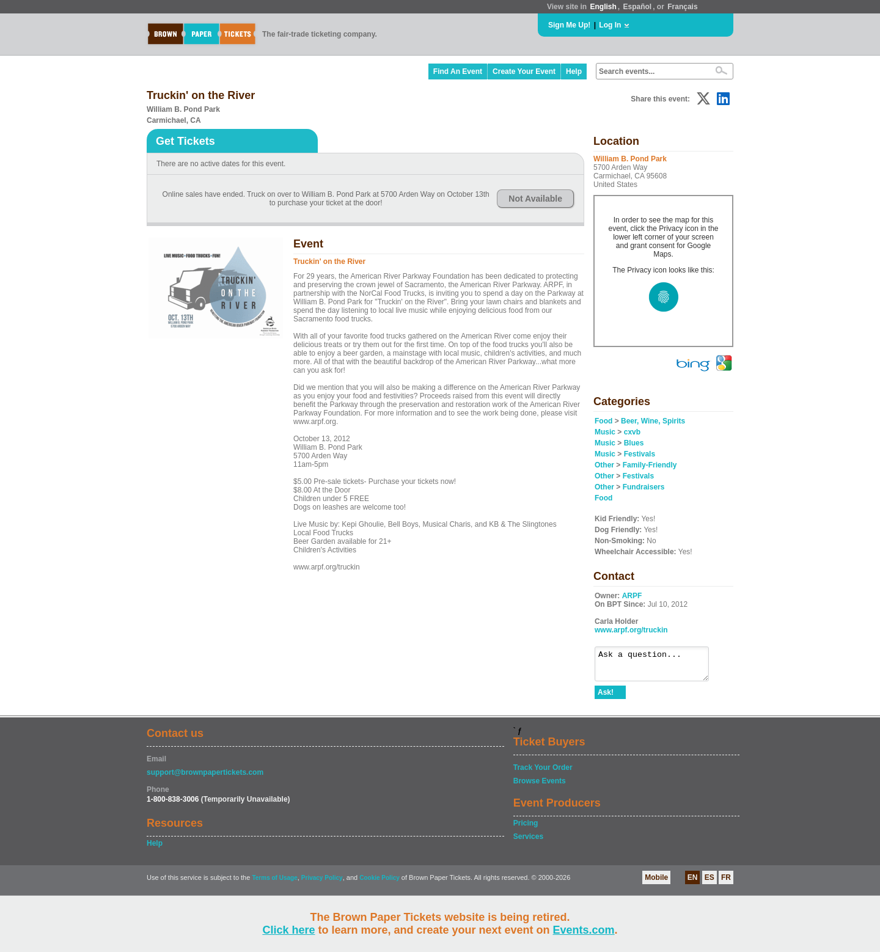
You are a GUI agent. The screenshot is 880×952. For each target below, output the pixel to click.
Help (574, 71)
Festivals (639, 454)
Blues (634, 443)
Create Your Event (524, 71)
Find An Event (457, 71)
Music (605, 432)
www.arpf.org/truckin (631, 630)
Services (528, 842)
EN (693, 883)
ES (709, 883)
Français (682, 6)
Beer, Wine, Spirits (653, 421)
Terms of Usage (274, 883)
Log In (610, 25)
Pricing (525, 828)
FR (726, 883)
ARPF (632, 595)
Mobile (656, 883)
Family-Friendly (650, 465)
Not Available (535, 198)
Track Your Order (543, 773)
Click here (288, 930)
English (603, 6)
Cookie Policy (379, 883)
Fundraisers (644, 487)
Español (637, 6)
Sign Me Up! (569, 25)
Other (604, 465)
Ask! (606, 698)
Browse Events (539, 786)
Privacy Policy (322, 883)
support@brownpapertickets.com (205, 778)
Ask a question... (658, 666)
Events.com (584, 930)
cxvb (632, 432)
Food (603, 421)
